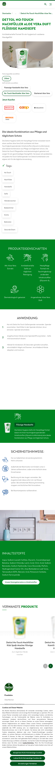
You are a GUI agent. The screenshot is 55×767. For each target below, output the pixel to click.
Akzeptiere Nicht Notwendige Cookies (27, 753)
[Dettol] (4, 4)
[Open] (45, 4)
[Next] (50, 666)
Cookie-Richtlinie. (28, 743)
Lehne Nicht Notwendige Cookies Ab (27, 758)
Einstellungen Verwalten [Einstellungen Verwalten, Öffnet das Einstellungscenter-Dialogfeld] (27, 764)
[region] (27, 735)
